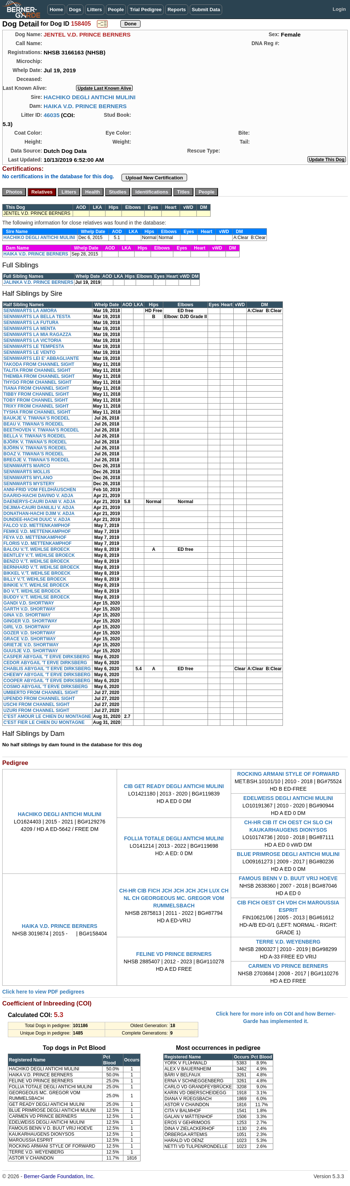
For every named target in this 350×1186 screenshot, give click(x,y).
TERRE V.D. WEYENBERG (288, 942)
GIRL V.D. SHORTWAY (26, 627)
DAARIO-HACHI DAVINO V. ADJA (38, 495)
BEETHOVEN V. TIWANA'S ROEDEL (41, 430)
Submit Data (206, 9)
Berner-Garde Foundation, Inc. (59, 1176)
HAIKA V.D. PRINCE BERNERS (85, 106)
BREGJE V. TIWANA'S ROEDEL (36, 459)
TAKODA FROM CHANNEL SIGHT (38, 364)
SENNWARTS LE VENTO (29, 352)
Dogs (75, 9)
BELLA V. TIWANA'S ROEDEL (34, 436)
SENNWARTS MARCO (26, 465)
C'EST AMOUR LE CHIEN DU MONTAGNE (47, 716)
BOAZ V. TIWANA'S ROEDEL (33, 453)
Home (56, 9)
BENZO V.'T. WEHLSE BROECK (36, 561)
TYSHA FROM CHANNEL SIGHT (37, 412)
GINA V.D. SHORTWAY (27, 615)
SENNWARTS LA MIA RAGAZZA (37, 334)
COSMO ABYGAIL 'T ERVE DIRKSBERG (45, 686)
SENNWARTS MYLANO (28, 477)
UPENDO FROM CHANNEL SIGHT (39, 698)
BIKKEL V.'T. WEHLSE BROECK (36, 573)
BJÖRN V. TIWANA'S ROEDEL (35, 448)
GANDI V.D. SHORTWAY (28, 603)
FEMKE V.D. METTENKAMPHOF (37, 531)
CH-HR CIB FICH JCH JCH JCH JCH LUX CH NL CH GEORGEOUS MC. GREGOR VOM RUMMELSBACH (173, 898)
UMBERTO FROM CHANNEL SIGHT (40, 692)
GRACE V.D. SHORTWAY (29, 638)
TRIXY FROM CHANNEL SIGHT (36, 406)
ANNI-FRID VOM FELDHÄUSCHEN (39, 489)
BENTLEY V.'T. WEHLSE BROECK (39, 555)
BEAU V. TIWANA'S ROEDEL (33, 424)
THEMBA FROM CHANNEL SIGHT (39, 376)
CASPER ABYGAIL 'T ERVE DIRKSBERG (46, 656)
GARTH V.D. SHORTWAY (29, 609)
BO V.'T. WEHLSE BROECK (32, 591)
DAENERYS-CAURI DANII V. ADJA (39, 501)
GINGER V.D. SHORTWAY (30, 621)
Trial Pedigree (145, 9)
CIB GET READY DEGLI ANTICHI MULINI (174, 786)
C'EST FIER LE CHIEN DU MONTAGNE (44, 722)
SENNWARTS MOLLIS (26, 471)
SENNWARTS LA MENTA (29, 328)
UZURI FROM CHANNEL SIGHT (36, 710)
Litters (94, 9)
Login (339, 9)
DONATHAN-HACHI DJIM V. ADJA (39, 513)
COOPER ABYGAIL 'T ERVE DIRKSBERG (46, 680)
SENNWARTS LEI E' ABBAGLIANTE (41, 358)
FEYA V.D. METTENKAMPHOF (34, 537)
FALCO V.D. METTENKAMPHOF (36, 525)
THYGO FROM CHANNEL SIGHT (37, 382)
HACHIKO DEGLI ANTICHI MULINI (90, 97)
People (116, 9)
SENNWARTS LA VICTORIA (32, 340)
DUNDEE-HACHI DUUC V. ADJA (36, 519)
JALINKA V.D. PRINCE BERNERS (38, 282)
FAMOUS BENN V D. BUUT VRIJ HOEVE (288, 878)
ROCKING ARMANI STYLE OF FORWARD (288, 774)
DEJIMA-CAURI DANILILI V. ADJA (38, 507)
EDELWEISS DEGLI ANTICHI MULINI (288, 798)
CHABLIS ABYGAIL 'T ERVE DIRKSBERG (47, 668)
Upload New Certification (154, 178)
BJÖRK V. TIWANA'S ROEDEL (35, 442)
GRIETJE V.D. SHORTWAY (31, 644)
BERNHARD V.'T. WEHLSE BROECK (41, 567)
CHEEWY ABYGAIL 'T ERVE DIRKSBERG (47, 674)
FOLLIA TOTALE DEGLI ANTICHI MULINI (174, 838)
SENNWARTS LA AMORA (30, 310)
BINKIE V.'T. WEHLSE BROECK (36, 585)
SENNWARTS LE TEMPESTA (33, 346)
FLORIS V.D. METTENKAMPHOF (37, 543)
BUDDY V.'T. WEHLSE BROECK (36, 597)
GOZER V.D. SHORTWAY (29, 633)
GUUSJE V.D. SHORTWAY (30, 650)
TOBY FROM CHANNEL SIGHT (35, 400)
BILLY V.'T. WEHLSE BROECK (34, 579)
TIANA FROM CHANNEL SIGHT (36, 388)
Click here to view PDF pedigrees (43, 992)
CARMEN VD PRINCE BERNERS (288, 966)
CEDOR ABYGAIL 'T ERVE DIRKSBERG (45, 662)
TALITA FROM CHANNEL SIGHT (37, 370)
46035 (52, 115)
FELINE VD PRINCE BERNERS (173, 954)
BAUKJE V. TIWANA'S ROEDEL (36, 418)
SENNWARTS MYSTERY (29, 483)
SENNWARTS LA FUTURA (31, 322)
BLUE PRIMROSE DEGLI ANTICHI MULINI (288, 854)
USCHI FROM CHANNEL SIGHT (36, 704)
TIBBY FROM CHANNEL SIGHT (36, 394)
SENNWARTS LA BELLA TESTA (36, 316)
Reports (176, 9)
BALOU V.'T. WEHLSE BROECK (36, 549)
